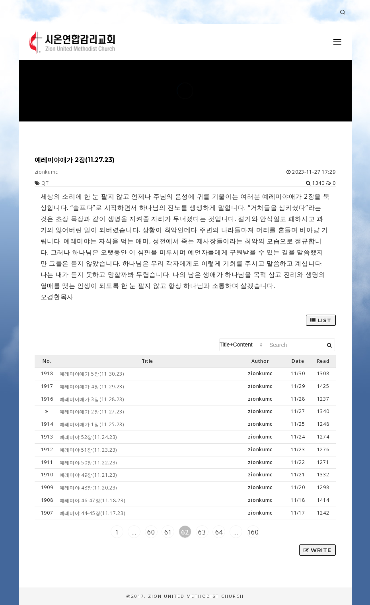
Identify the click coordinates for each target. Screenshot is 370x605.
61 (168, 532)
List (320, 320)
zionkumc (46, 171)
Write (317, 550)
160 (253, 532)
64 (219, 532)
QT (45, 183)
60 (151, 532)
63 (202, 532)
